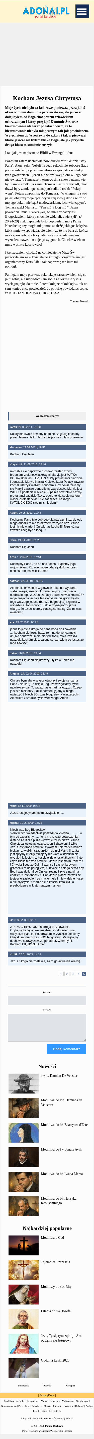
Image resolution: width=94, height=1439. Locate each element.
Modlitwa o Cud (52, 1242)
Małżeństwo (68, 1405)
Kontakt (69, 1423)
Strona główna (47, 1399)
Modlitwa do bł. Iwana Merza (62, 1178)
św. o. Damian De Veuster (59, 1080)
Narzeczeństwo (9, 1410)
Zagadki (20, 1405)
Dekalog (79, 1410)
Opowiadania (32, 1405)
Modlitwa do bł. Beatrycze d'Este (64, 1129)
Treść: (47, 1010)
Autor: (47, 992)
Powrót (47, 1390)
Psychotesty (55, 1415)
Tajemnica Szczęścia (55, 1266)
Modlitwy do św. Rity (56, 1291)
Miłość (44, 1405)
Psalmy (89, 1410)
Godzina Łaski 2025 (55, 1365)
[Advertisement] (47, 54)
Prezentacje (24, 1410)
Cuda (44, 1415)
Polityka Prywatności (31, 1423)
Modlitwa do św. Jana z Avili (61, 1154)
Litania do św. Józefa (56, 1315)
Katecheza (37, 1410)
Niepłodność (82, 1405)
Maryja (47, 1410)
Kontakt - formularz (54, 1423)
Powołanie (55, 1405)
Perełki (36, 1415)
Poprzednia (23, 1390)
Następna (70, 1390)
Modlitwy (9, 1405)
